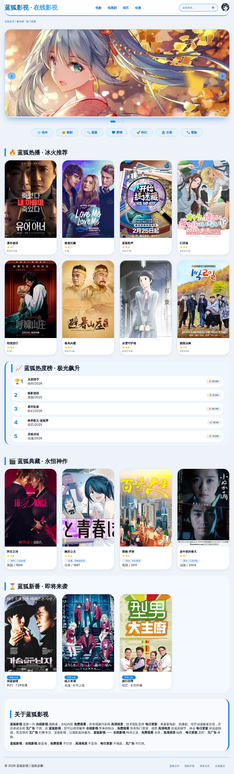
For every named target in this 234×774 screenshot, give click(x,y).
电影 (99, 8)
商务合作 (205, 766)
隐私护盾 (189, 766)
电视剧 (112, 8)
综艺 (126, 8)
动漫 (138, 8)
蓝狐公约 (174, 766)
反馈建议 (220, 766)
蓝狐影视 (9, 21)
